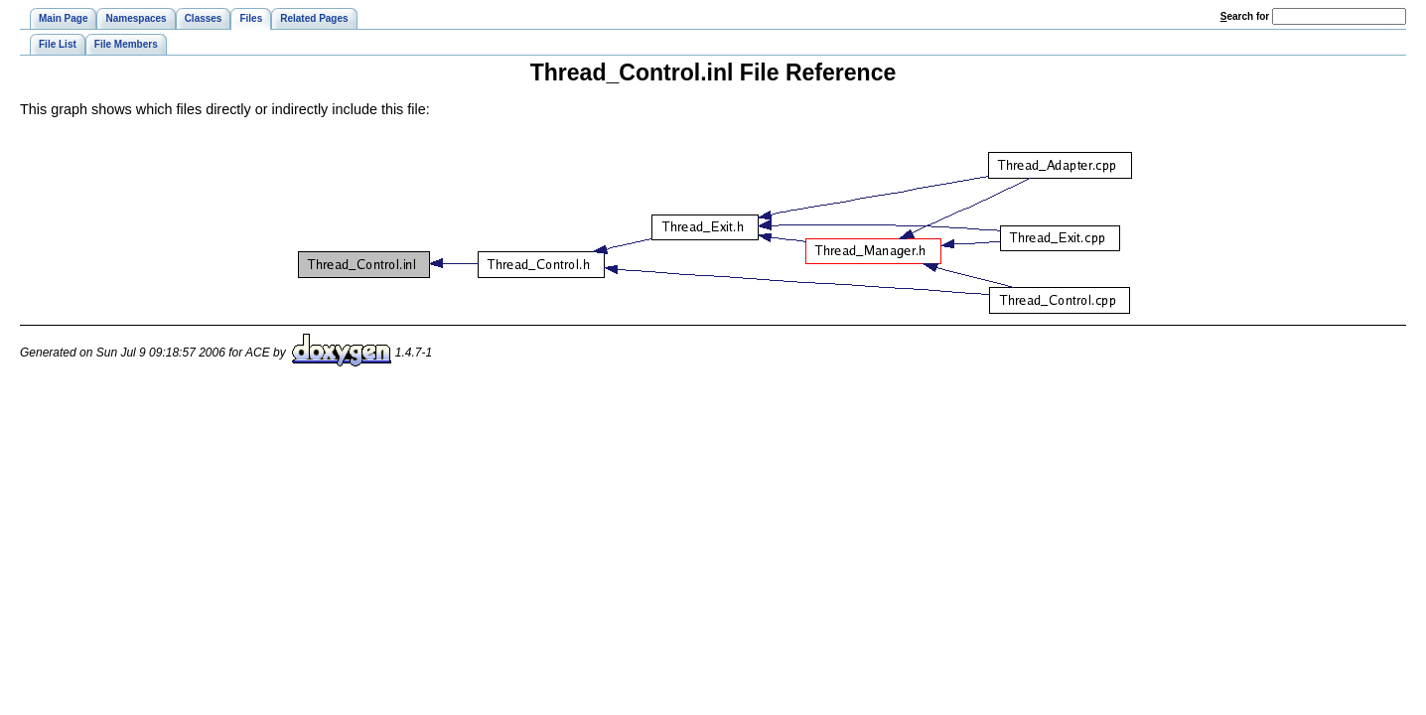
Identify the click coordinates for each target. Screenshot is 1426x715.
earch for (1244, 16)
